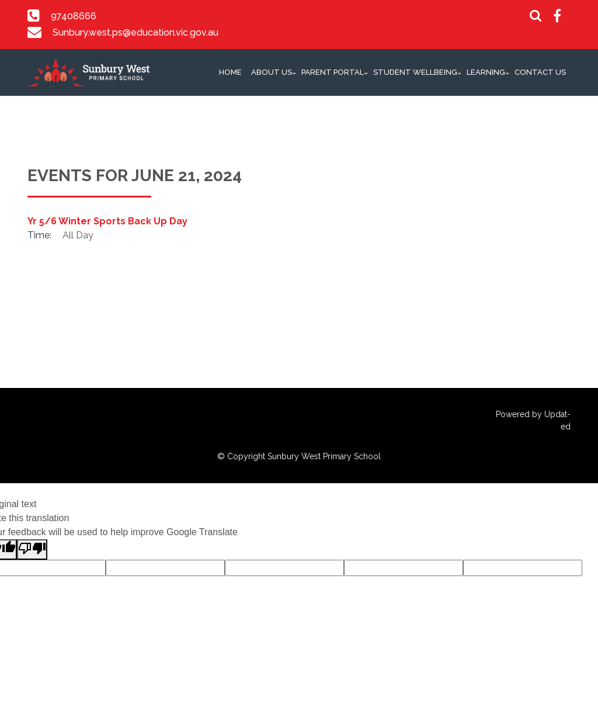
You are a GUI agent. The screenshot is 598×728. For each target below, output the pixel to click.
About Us (271, 72)
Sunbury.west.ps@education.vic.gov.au (135, 32)
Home (230, 72)
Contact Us (540, 72)
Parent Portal (332, 72)
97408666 (73, 16)
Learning (486, 72)
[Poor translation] (32, 549)
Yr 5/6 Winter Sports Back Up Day (107, 221)
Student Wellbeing (415, 72)
